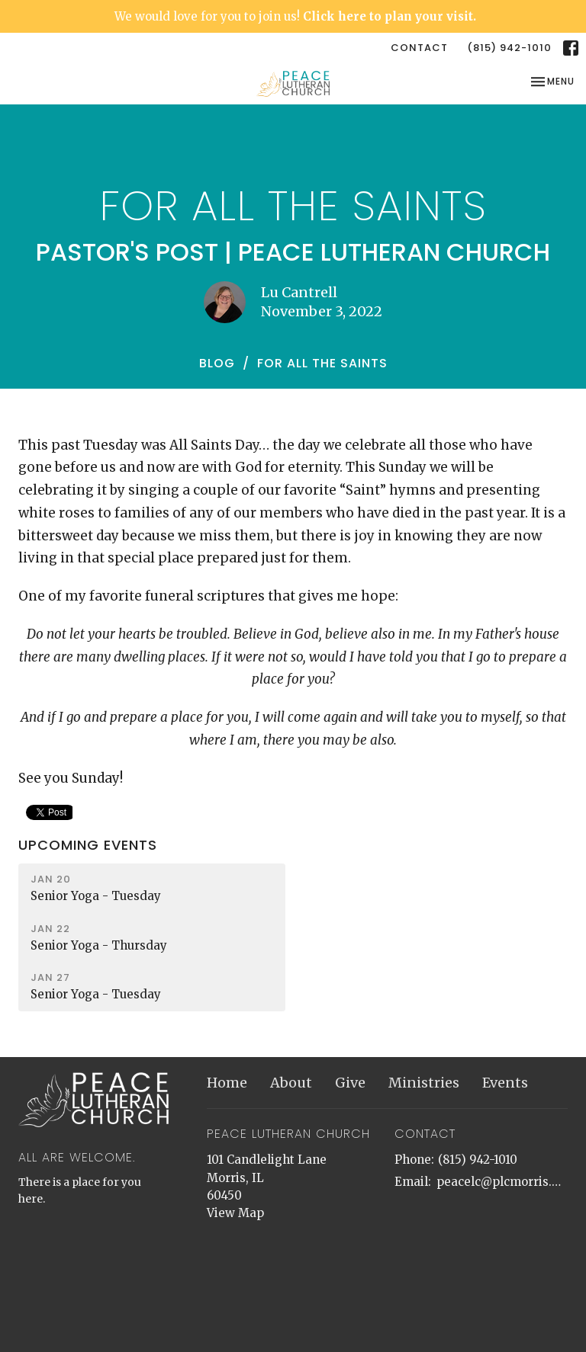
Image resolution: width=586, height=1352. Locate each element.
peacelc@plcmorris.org (502, 1181)
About (291, 1082)
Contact (419, 47)
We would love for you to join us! (295, 16)
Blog (217, 363)
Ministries (423, 1082)
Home (227, 1082)
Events (505, 1082)
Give (350, 1082)
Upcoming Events (87, 844)
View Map (235, 1213)
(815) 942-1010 (509, 47)
